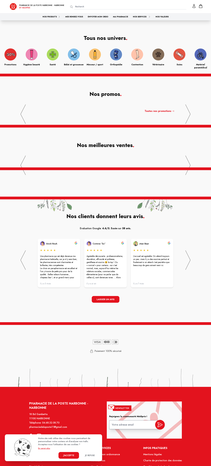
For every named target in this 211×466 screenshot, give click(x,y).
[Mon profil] (194, 6)
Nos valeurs (162, 16)
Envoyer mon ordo (98, 16)
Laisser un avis (105, 299)
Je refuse (90, 455)
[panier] (201, 6)
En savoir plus (44, 448)
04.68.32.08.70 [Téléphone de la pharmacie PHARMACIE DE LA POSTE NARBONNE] (51, 424)
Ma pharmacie (120, 16)
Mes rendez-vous (74, 16)
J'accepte (68, 455)
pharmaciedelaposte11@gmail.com (49, 428)
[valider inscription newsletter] (159, 425)
